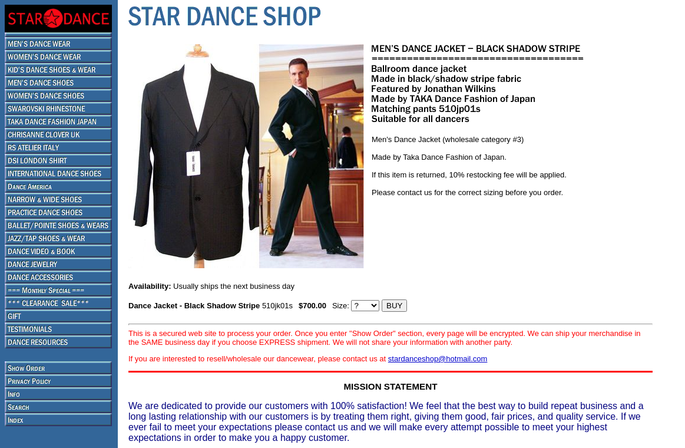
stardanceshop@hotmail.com (438, 358)
